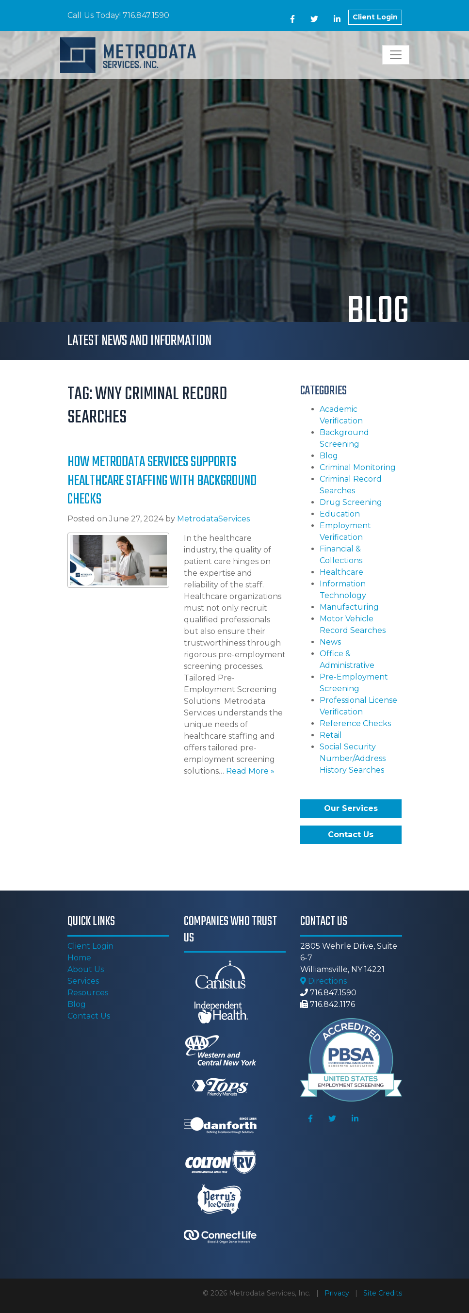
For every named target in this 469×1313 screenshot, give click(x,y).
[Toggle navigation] (395, 55)
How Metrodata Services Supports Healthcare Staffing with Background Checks (162, 481)
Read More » (250, 771)
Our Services (351, 808)
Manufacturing (349, 607)
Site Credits (382, 1293)
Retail (331, 735)
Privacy (336, 1293)
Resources (87, 992)
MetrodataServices (213, 518)
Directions (323, 981)
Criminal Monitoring (358, 467)
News (330, 642)
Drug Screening (351, 502)
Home (79, 957)
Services (83, 981)
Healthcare (341, 572)
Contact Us (350, 834)
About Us (85, 969)
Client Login (375, 17)
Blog (329, 455)
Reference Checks (355, 723)
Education (340, 514)
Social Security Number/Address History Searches (353, 758)
